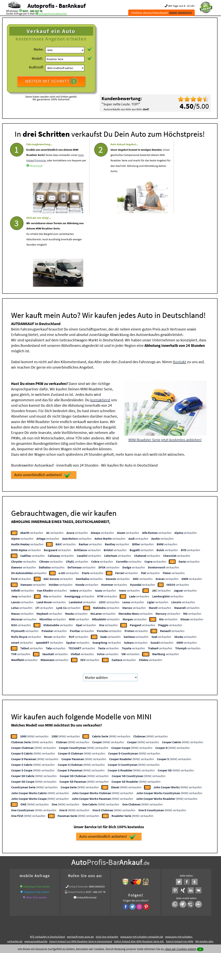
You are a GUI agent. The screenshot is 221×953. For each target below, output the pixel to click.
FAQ (138, 914)
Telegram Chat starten (37, 816)
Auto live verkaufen (107, 861)
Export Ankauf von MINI (179, 866)
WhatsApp (50, 171)
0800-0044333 (97, 811)
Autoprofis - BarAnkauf (56, 5)
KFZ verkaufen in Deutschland (47, 861)
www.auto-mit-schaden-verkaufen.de (141, 861)
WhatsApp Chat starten (36, 811)
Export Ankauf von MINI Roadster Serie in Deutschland (80, 866)
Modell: (37, 58)
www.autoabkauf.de (35, 866)
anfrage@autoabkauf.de (53, 13)
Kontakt (179, 286)
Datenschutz (87, 914)
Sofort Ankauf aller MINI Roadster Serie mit (139, 866)
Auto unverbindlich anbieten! (42, 400)
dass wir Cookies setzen (180, 949)
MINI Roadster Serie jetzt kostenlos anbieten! (165, 364)
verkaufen (31, 457)
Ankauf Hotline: (76, 816)
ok (200, 949)
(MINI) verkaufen (34, 661)
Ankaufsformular (87, 822)
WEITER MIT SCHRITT (51, 81)
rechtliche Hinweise (108, 914)
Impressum (127, 914)
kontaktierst (100, 324)
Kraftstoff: (36, 67)
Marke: (38, 49)
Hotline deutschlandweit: (161, 12)
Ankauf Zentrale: (78, 811)
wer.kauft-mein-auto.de (80, 861)
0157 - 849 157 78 (32, 11)
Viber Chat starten (36, 822)
